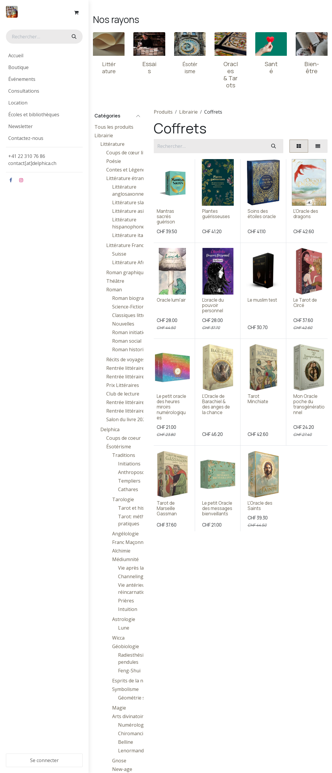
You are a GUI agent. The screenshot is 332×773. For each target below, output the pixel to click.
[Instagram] (21, 180)
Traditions (123, 455)
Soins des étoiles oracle (262, 214)
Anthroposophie (136, 472)
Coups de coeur (123, 438)
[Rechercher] (73, 37)
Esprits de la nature (133, 680)
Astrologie (123, 619)
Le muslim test (262, 300)
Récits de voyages (125, 359)
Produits (163, 112)
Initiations (129, 463)
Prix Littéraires (122, 385)
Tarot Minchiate (258, 399)
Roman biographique (135, 298)
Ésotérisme (118, 446)
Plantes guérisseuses (216, 214)
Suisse (119, 254)
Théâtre (115, 281)
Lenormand (131, 750)
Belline (125, 742)
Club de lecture (122, 393)
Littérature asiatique (135, 211)
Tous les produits (113, 127)
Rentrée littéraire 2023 (131, 376)
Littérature (112, 144)
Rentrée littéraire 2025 (131, 402)
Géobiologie (125, 646)
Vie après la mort (137, 568)
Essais (149, 67)
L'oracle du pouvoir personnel (213, 305)
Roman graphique (126, 272)
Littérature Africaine (134, 262)
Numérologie (133, 725)
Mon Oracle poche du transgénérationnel (309, 404)
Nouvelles (123, 324)
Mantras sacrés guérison (166, 216)
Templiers (129, 481)
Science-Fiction (128, 306)
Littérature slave (130, 202)
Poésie (113, 161)
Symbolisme (125, 689)
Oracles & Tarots (230, 74)
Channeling (130, 576)
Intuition (127, 609)
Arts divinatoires (130, 716)
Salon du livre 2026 (127, 419)
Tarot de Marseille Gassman (167, 508)
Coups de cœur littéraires (134, 152)
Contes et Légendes (128, 169)
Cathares (128, 489)
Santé (271, 67)
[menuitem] (44, 55)
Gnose (119, 760)
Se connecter (44, 760)
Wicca (118, 638)
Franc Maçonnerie (132, 542)
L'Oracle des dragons (305, 214)
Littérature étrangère (130, 178)
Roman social (126, 341)
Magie (119, 708)
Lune (123, 628)
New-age (122, 769)
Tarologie (123, 499)
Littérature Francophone (133, 245)
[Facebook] (10, 180)
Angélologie (125, 533)
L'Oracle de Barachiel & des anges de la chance (216, 404)
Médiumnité (125, 559)
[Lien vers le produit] (109, 44)
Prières (126, 600)
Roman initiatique (131, 332)
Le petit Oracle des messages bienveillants (217, 508)
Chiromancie (132, 733)
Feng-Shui (129, 670)
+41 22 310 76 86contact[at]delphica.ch (33, 159)
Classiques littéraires (135, 315)
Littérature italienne (134, 235)
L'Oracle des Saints (260, 505)
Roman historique (132, 349)
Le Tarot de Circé (305, 302)
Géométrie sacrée (137, 697)
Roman (114, 289)
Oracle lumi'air (171, 300)
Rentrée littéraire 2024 (131, 368)
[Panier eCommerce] (76, 12)
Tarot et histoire (136, 508)
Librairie (103, 135)
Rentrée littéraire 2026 (131, 411)
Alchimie (121, 551)
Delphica (110, 429)
